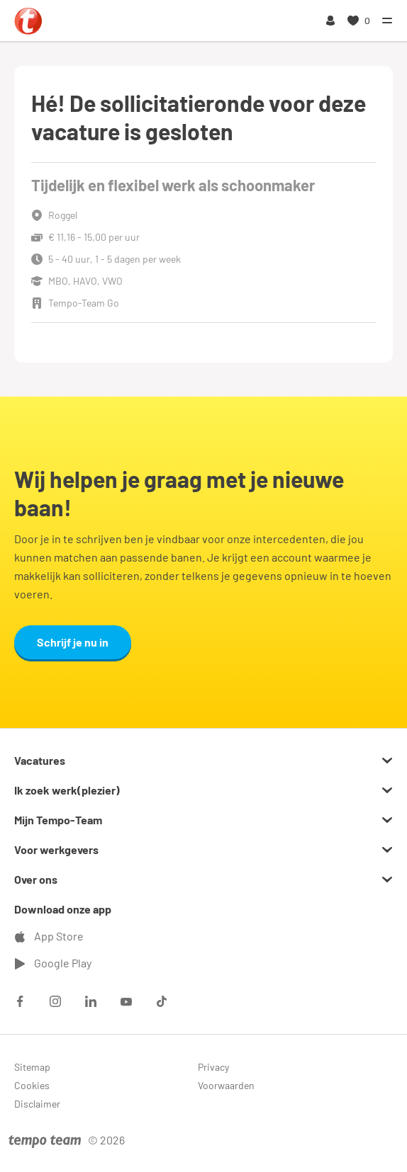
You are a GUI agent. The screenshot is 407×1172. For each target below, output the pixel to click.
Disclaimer (37, 1104)
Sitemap (32, 1067)
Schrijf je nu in (72, 642)
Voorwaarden (226, 1085)
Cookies (32, 1085)
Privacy (213, 1067)
